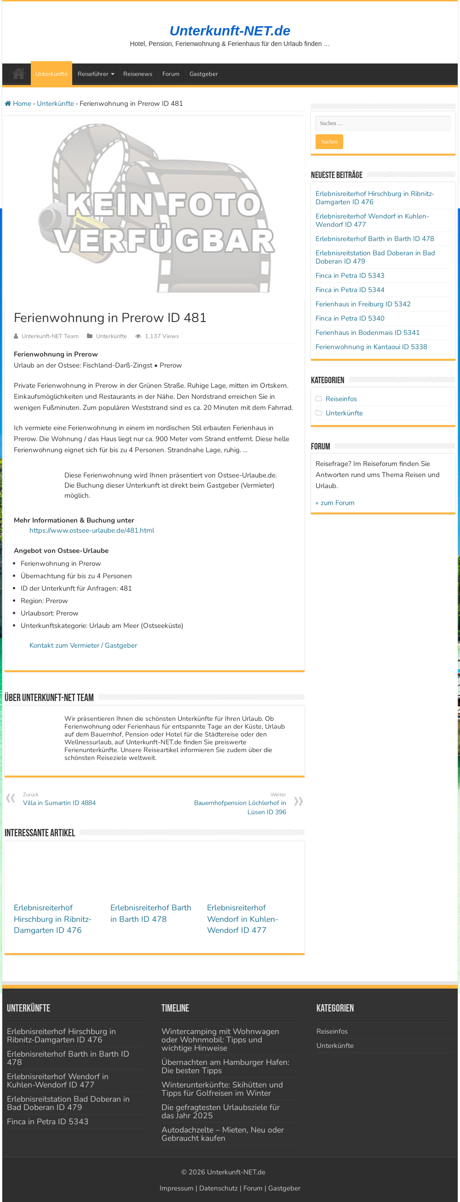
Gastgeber (204, 74)
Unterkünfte (51, 74)
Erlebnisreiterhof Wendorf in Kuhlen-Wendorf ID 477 (242, 919)
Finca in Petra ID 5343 (350, 275)
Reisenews (137, 74)
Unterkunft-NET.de (230, 30)
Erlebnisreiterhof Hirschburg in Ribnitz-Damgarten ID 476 (53, 919)
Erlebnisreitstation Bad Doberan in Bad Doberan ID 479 (375, 257)
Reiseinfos (341, 398)
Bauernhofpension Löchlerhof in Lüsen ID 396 (239, 803)
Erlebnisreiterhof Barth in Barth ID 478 (150, 913)
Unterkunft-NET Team (50, 336)
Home (18, 103)
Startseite (19, 73)
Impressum (177, 1188)
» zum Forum (335, 502)
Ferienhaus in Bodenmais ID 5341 (368, 332)
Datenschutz (218, 1188)
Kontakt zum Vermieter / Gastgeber (83, 645)
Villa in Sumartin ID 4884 (70, 799)
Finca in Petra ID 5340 (350, 318)
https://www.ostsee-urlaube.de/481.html (91, 530)
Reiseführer (93, 74)
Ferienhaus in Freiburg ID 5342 (363, 304)
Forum (170, 74)
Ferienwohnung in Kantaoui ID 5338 (371, 346)
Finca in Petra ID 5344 (350, 289)
